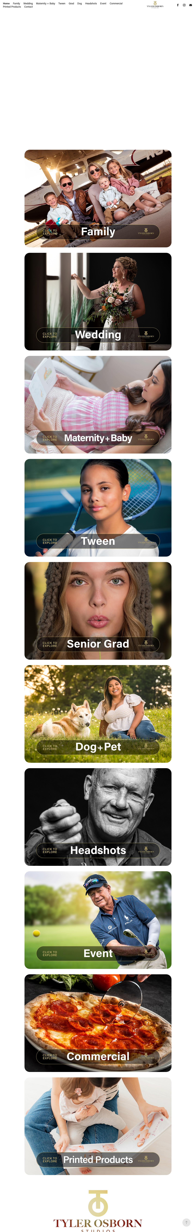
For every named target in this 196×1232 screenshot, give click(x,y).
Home (6, 3)
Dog (79, 3)
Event (103, 3)
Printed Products (12, 6)
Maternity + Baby (45, 3)
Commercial (116, 3)
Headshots (91, 3)
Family (16, 3)
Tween (61, 3)
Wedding (28, 3)
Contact (28, 6)
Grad (71, 3)
